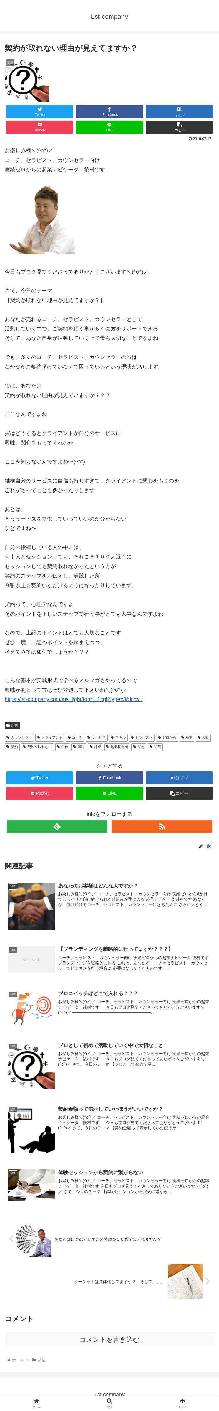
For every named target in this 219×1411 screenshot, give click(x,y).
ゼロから (167, 737)
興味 (79, 747)
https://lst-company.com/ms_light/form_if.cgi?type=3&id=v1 (74, 699)
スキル (118, 737)
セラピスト (142, 737)
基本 (187, 737)
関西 (155, 747)
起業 (12, 725)
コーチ (75, 737)
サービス (96, 737)
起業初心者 (117, 747)
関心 (139, 747)
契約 (12, 747)
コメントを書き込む (109, 1339)
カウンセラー (19, 737)
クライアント (50, 737)
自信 (62, 747)
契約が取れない (37, 747)
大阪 (203, 737)
